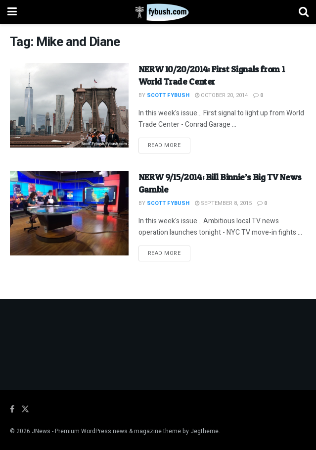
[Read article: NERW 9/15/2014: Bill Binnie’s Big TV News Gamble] (69, 213)
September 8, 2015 (223, 203)
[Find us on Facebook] (12, 409)
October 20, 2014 (221, 95)
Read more (169, 145)
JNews (41, 431)
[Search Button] (304, 12)
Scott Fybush (168, 95)
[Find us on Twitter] (25, 409)
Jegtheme (204, 431)
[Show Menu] (12, 12)
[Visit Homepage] (158, 12)
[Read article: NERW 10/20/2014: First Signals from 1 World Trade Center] (69, 105)
